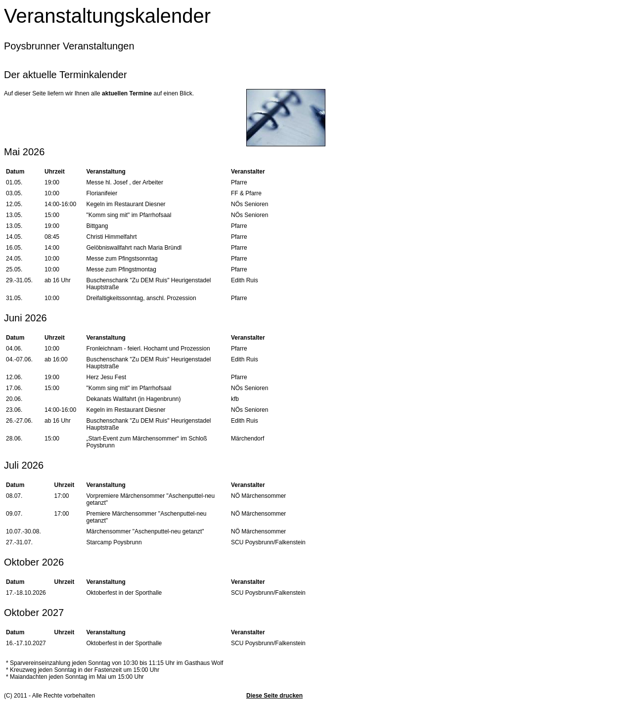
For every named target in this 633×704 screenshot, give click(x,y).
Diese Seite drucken (274, 695)
